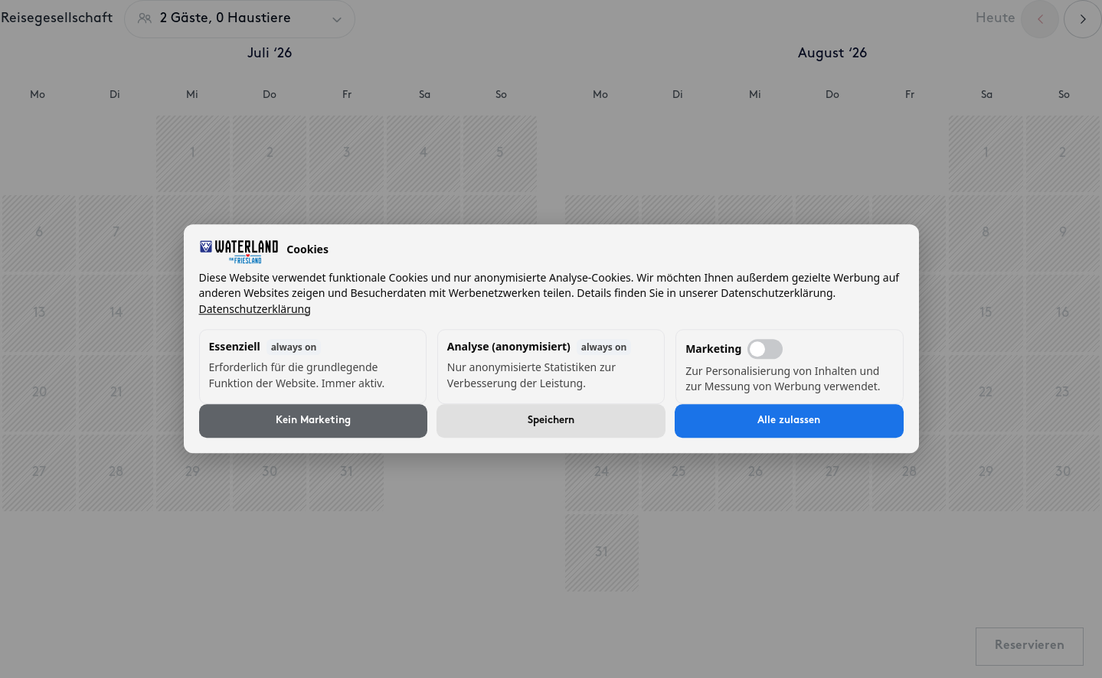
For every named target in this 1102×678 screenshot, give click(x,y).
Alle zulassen (788, 421)
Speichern (551, 421)
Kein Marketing (313, 421)
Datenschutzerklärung (255, 309)
